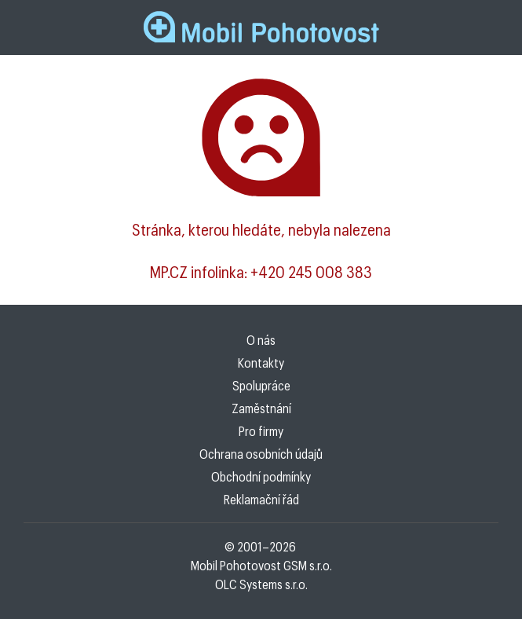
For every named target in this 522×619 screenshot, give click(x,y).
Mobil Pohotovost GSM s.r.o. (261, 565)
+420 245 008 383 (311, 271)
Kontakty (261, 362)
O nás (261, 339)
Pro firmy (261, 430)
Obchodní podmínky (261, 476)
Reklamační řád (261, 499)
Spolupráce (261, 385)
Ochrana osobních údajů (261, 453)
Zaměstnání (261, 408)
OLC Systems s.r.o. (261, 584)
